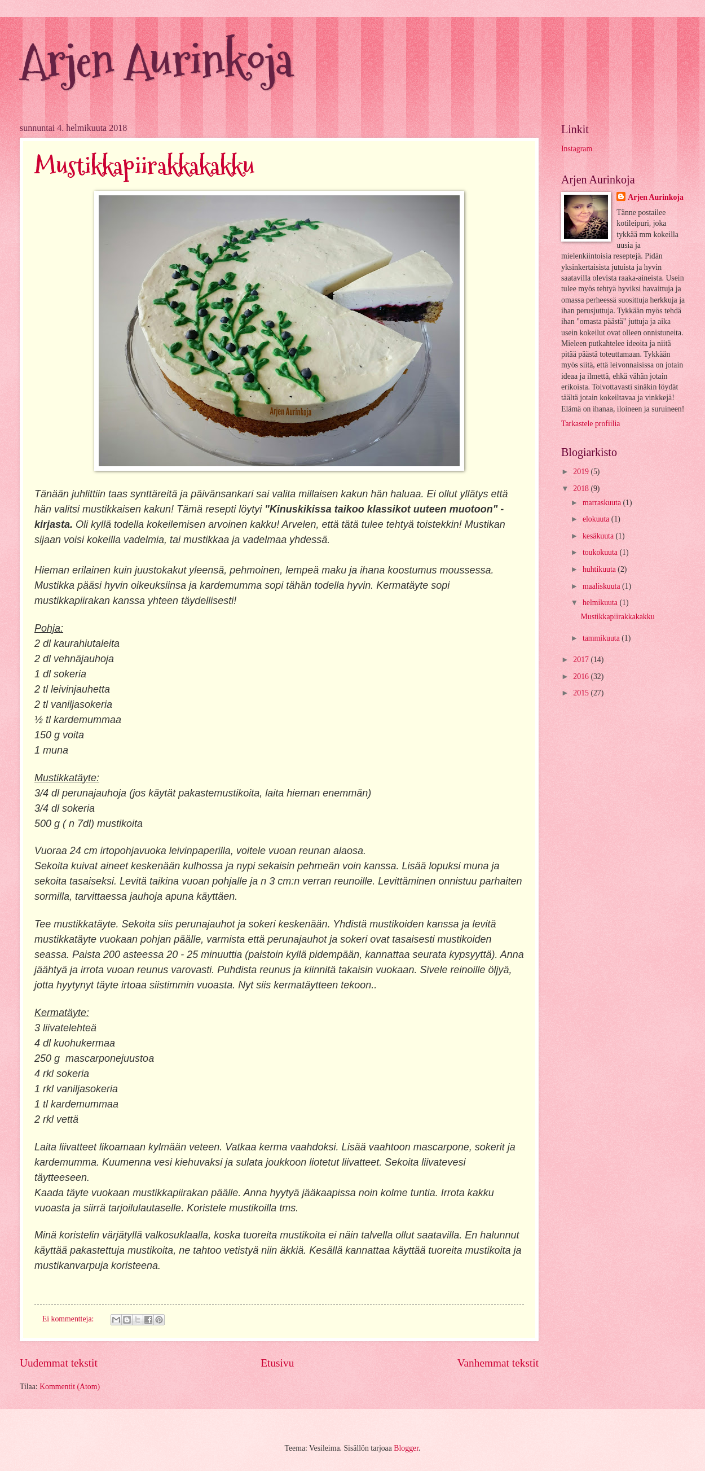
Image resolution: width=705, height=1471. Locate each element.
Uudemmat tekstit (59, 1363)
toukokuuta (601, 552)
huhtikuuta (600, 569)
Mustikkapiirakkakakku (144, 166)
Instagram (576, 149)
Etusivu (277, 1363)
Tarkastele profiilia (590, 423)
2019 (582, 471)
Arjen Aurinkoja (156, 60)
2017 (582, 659)
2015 (582, 693)
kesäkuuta (599, 536)
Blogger (406, 1448)
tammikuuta (602, 638)
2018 (582, 488)
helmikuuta (601, 602)
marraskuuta (603, 502)
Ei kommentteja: (69, 1319)
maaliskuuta (602, 586)
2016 (582, 676)
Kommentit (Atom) (69, 1386)
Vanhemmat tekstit (498, 1363)
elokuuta (597, 519)
